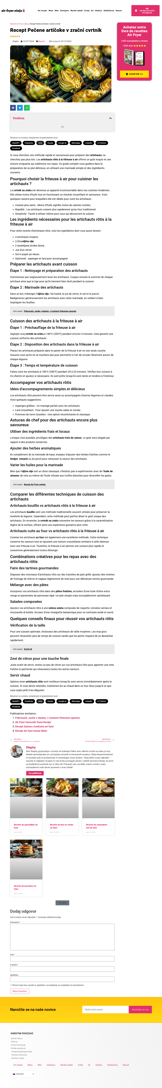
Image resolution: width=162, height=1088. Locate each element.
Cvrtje (87, 11)
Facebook (16, 148)
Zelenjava (64, 11)
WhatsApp (76, 143)
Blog (26, 24)
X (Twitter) (101, 143)
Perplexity (29, 143)
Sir (92, 11)
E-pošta (14, 965)
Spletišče (14, 975)
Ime (12, 955)
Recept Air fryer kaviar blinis (31, 730)
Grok (40, 143)
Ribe (57, 11)
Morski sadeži (76, 11)
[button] (13, 108)
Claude (50, 143)
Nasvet (119, 11)
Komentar (15, 922)
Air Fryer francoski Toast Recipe (33, 722)
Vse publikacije (34, 773)
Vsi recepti (42, 11)
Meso (51, 11)
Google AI (62, 143)
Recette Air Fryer (16, 24)
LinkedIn (88, 143)
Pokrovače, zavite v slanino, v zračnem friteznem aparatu (47, 717)
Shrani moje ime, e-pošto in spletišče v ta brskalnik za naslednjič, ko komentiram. (48, 985)
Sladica (98, 11)
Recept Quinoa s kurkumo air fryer (34, 726)
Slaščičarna (109, 11)
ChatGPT (15, 143)
